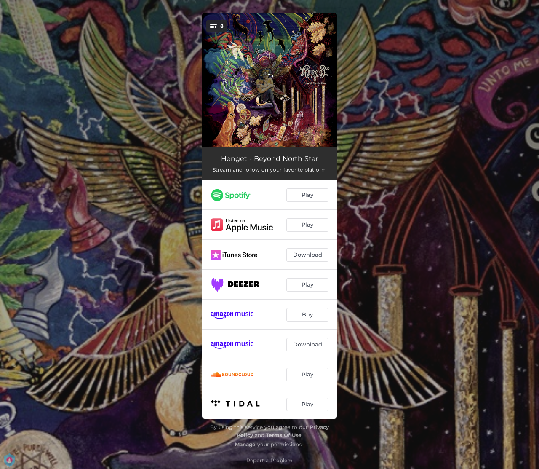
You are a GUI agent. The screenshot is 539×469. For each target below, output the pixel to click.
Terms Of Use (284, 435)
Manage (245, 444)
